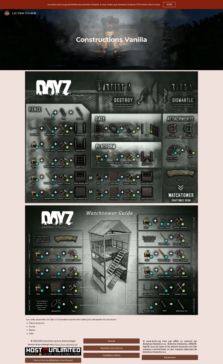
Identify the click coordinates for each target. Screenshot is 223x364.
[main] (111, 40)
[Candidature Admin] (111, 355)
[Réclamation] (170, 357)
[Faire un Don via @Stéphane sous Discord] (53, 360)
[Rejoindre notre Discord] (111, 348)
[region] (111, 4)
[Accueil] (111, 341)
